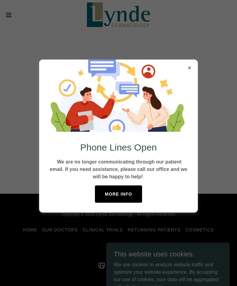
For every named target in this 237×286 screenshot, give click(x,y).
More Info (118, 194)
